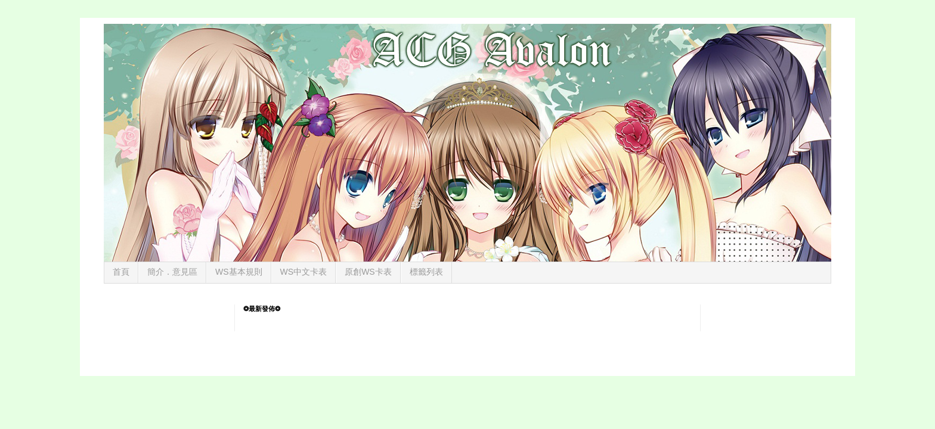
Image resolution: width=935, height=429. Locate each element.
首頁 (121, 271)
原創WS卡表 (368, 271)
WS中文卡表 (303, 271)
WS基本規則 (238, 271)
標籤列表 (426, 271)
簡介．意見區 (172, 271)
